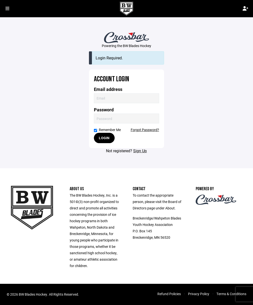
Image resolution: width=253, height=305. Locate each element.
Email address (108, 89)
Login (104, 138)
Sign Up (140, 150)
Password (104, 110)
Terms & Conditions (231, 293)
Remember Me (107, 129)
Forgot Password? (145, 129)
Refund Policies (169, 293)
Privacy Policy (198, 293)
